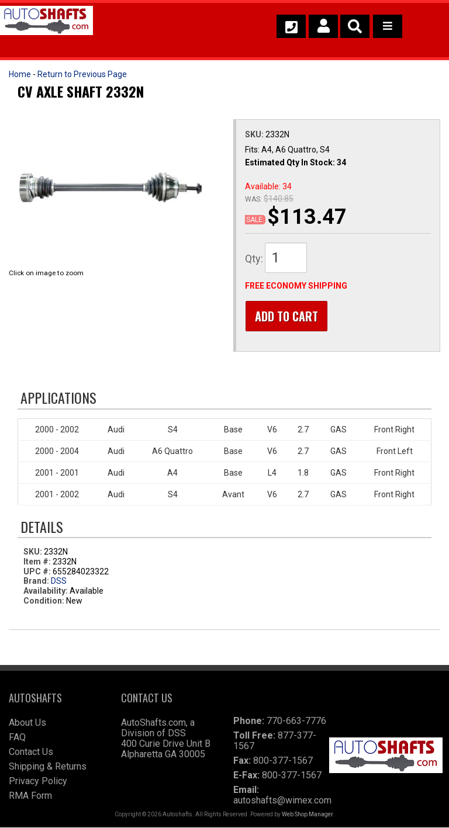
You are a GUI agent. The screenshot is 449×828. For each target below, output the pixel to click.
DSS (59, 581)
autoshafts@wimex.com (282, 800)
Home (20, 74)
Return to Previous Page (82, 74)
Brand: (36, 581)
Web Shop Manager (307, 815)
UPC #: (38, 571)
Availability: (45, 591)
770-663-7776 (296, 721)
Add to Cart (285, 316)
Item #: (38, 562)
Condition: (43, 601)
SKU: (255, 134)
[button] (354, 26)
